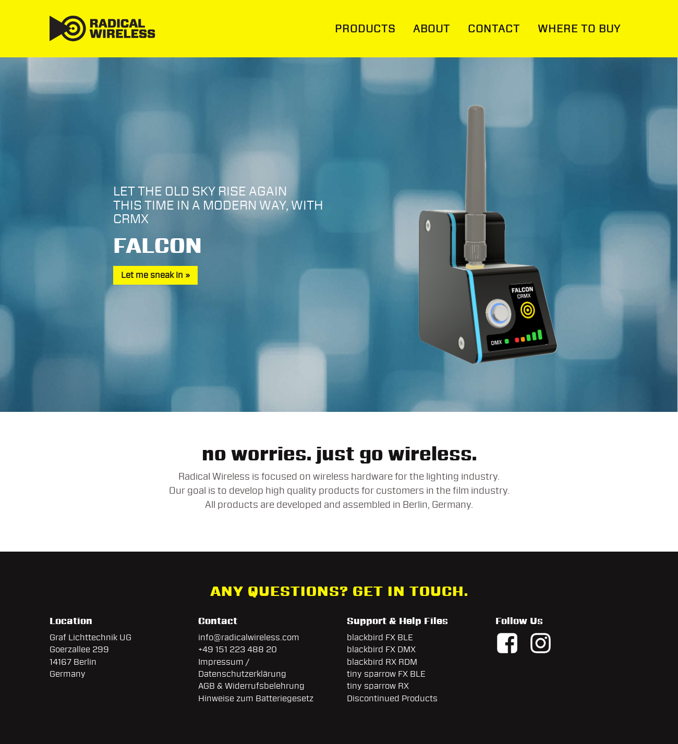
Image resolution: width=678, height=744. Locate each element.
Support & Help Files (397, 621)
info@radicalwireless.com (248, 637)
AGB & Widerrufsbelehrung (251, 685)
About (431, 28)
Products (365, 28)
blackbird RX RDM (382, 661)
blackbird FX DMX (381, 649)
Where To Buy (579, 28)
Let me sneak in (152, 275)
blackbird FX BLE (380, 637)
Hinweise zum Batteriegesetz (255, 698)
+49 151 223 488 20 (237, 649)
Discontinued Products (392, 698)
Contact (494, 28)
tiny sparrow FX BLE (386, 673)
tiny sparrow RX (378, 685)
